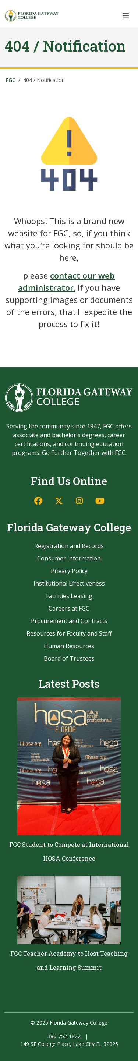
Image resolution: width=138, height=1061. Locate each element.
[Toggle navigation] (126, 16)
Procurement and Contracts (69, 621)
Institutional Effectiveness (69, 583)
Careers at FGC (69, 608)
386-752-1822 (64, 1036)
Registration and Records (69, 546)
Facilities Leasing (69, 596)
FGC (10, 80)
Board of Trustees (69, 658)
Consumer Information (69, 558)
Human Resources (69, 646)
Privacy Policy (69, 571)
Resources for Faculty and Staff (69, 633)
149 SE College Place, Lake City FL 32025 (69, 1043)
